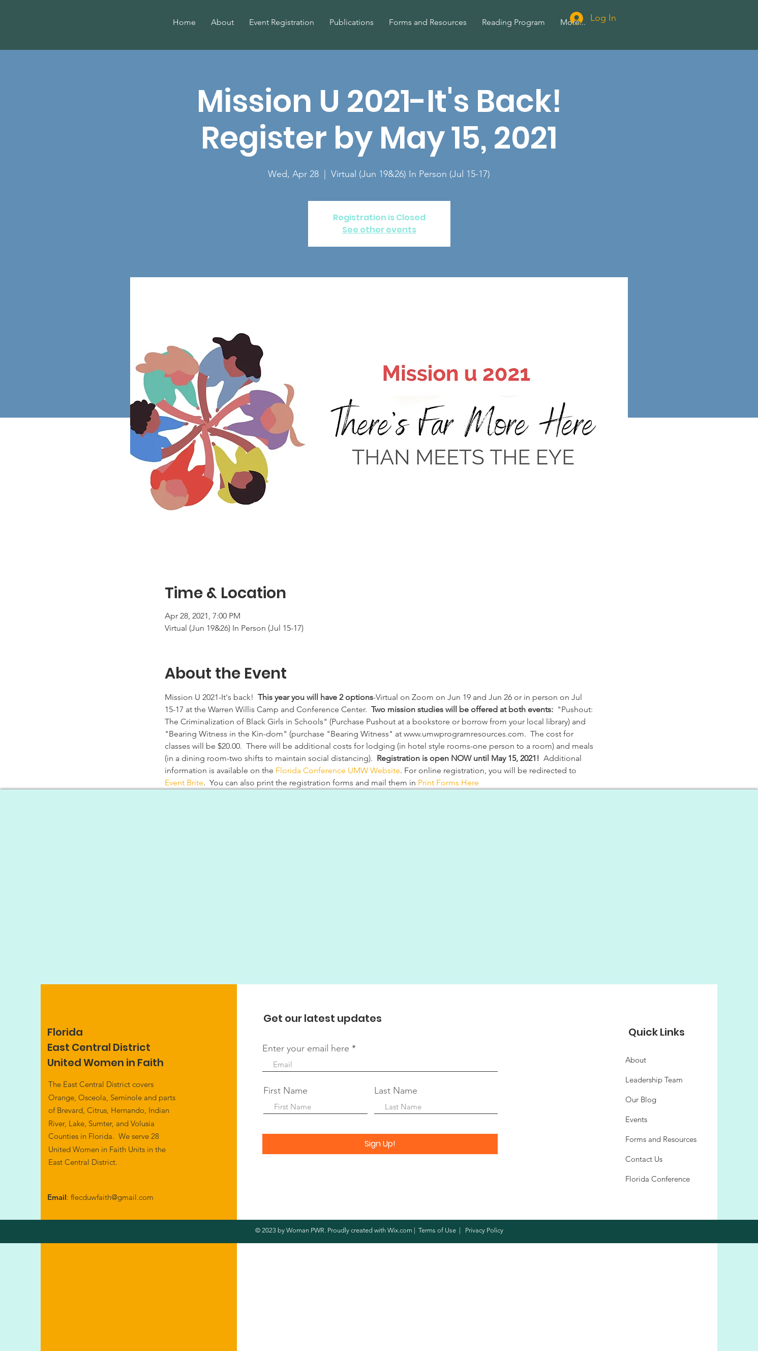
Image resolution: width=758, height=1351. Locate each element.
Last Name (395, 1090)
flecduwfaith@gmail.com (112, 1197)
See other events (379, 230)
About (635, 1060)
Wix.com (399, 1230)
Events (636, 1119)
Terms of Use (437, 1230)
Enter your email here (305, 1048)
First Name (285, 1090)
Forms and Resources (660, 1139)
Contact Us (643, 1159)
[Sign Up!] (380, 1144)
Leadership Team (654, 1079)
